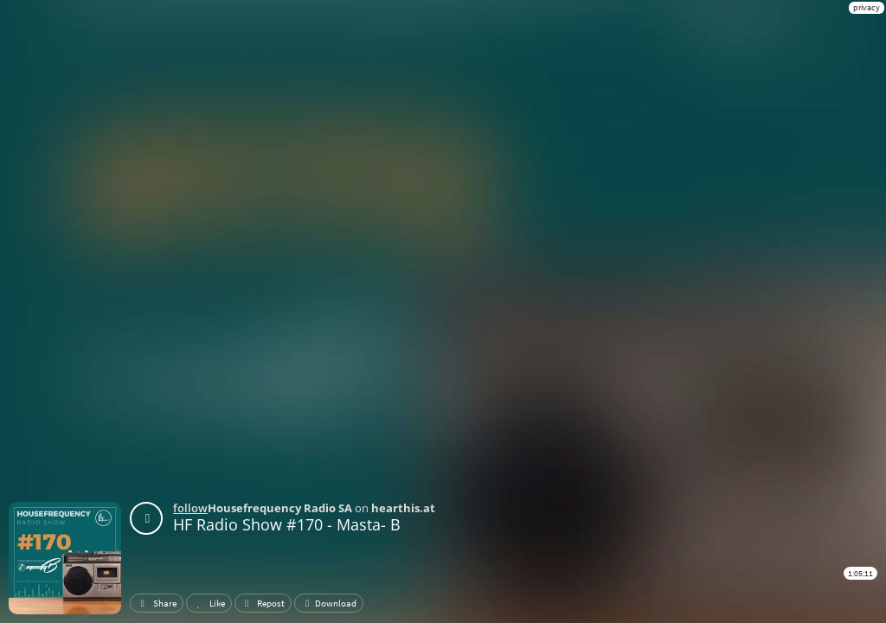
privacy (866, 7)
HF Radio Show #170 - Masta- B (287, 524)
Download (328, 603)
